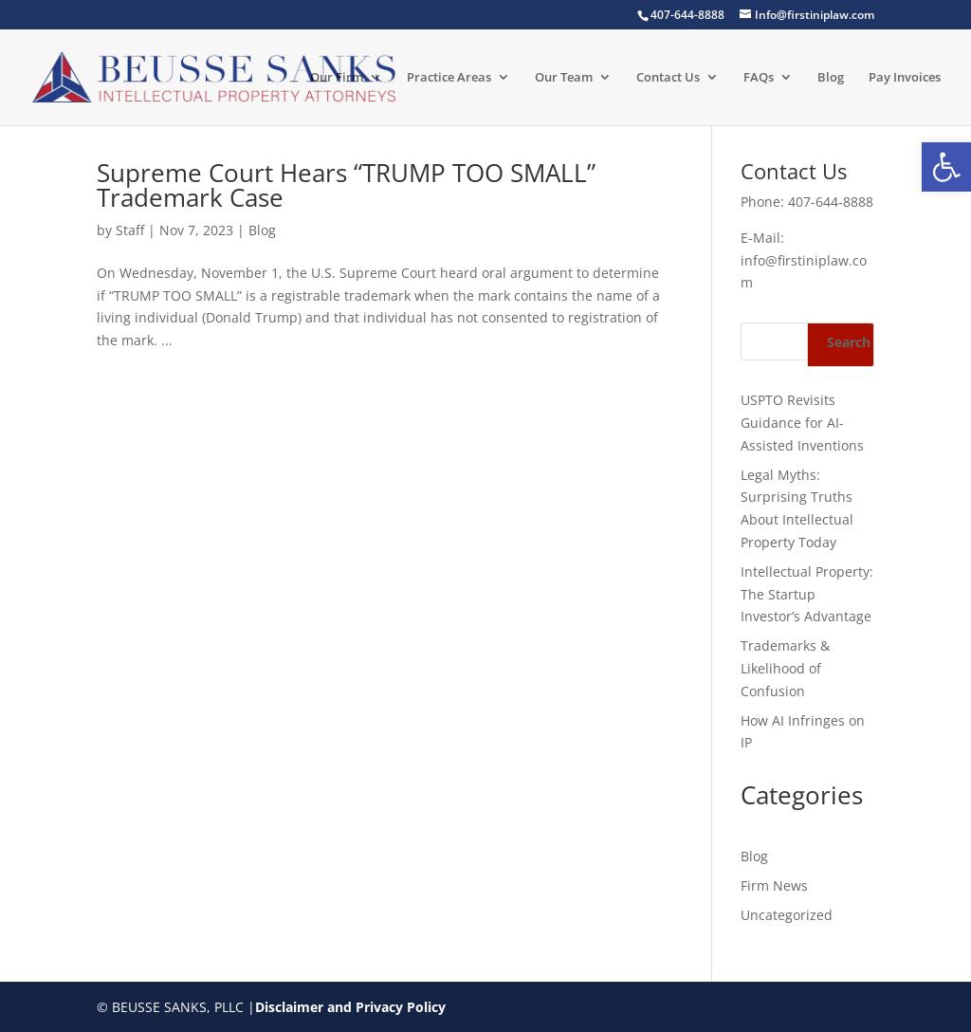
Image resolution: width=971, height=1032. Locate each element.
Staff (130, 230)
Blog (830, 77)
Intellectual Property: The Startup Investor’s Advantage (807, 594)
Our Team (564, 77)
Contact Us (668, 77)
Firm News (774, 885)
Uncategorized (787, 915)
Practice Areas (449, 77)
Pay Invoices (905, 77)
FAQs (758, 77)
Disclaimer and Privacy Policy (350, 1007)
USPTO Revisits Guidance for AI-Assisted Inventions (802, 422)
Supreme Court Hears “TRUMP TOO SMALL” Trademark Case (346, 185)
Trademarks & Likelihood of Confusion (785, 668)
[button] (946, 167)
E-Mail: (762, 238)
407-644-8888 (830, 202)
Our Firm (336, 77)
